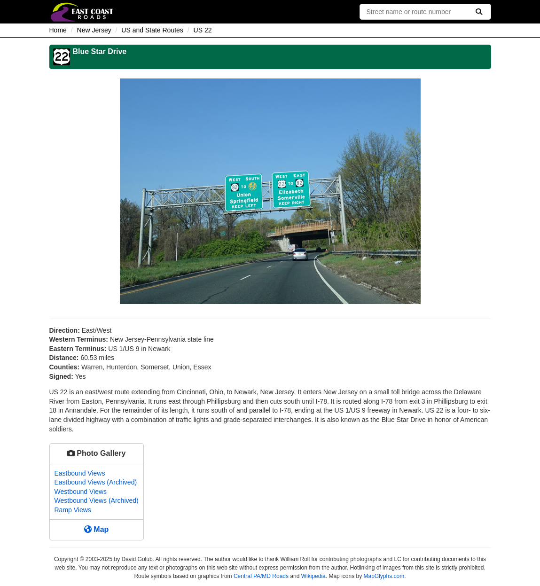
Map (96, 529)
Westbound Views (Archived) (97, 500)
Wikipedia (313, 576)
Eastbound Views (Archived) (96, 482)
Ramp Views (73, 510)
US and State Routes (152, 30)
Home (58, 30)
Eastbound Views (80, 473)
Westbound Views (81, 491)
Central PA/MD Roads (261, 576)
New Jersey (94, 30)
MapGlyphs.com (383, 576)
